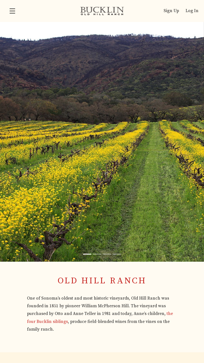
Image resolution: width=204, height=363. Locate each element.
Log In (192, 10)
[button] (14, 11)
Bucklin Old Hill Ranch (102, 11)
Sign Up (171, 10)
